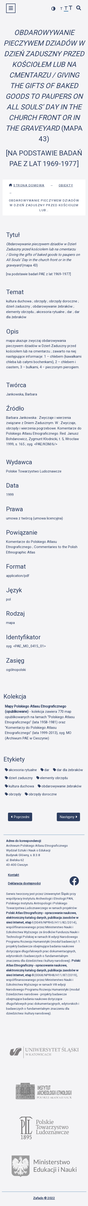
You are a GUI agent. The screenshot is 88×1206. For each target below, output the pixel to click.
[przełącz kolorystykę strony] (53, 8)
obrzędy (15, 794)
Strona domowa (26, 185)
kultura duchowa (21, 786)
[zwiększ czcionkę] (70, 8)
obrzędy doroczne (43, 794)
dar (46, 770)
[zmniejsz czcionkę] (61, 9)
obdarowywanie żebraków (61, 786)
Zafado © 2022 (44, 1198)
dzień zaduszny (21, 778)
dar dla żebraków (70, 770)
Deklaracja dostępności (24, 883)
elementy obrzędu (54, 778)
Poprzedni (20, 817)
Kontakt (13, 875)
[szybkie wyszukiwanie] (79, 8)
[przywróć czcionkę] (66, 9)
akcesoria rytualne (23, 770)
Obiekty (66, 185)
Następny (68, 817)
